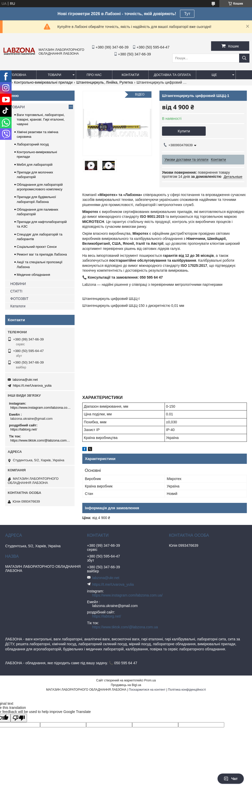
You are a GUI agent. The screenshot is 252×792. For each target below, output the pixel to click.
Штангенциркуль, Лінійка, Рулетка (104, 82)
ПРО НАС (94, 75)
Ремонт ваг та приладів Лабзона (42, 254)
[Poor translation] (19, 718)
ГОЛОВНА (18, 75)
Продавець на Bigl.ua (126, 685)
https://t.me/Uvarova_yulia (32, 385)
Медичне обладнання (33, 275)
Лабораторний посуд (33, 144)
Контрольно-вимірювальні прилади (43, 82)
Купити (184, 131)
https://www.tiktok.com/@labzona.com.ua (40, 440)
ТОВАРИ (54, 75)
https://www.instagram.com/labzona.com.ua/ (40, 407)
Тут (187, 14)
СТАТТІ (16, 291)
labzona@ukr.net (25, 380)
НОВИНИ (18, 284)
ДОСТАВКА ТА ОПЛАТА (172, 75)
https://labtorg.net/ (23, 429)
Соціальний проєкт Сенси (37, 247)
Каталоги (17, 306)
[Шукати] (244, 58)
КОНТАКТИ (130, 75)
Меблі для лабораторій (34, 165)
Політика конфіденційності (187, 689)
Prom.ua (150, 680)
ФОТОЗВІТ (19, 299)
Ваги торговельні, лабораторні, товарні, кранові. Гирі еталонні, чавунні (41, 119)
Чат (231, 778)
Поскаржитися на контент (147, 689)
